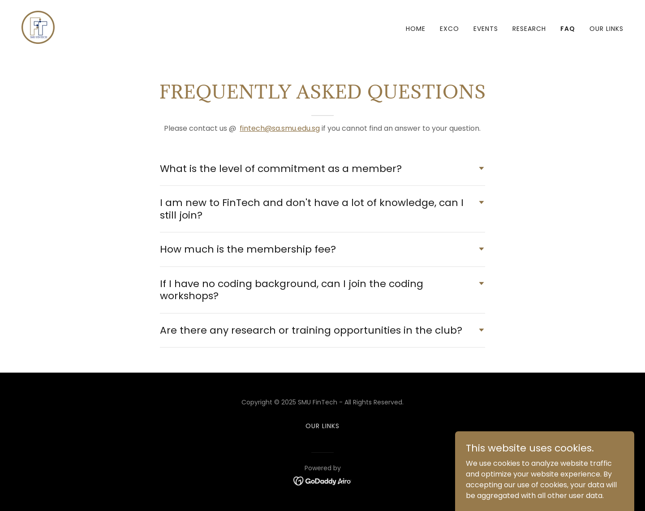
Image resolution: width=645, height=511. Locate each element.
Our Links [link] (606, 28)
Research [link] (529, 28)
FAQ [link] (567, 28)
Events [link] (485, 28)
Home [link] (416, 28)
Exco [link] (449, 28)
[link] (38, 26)
